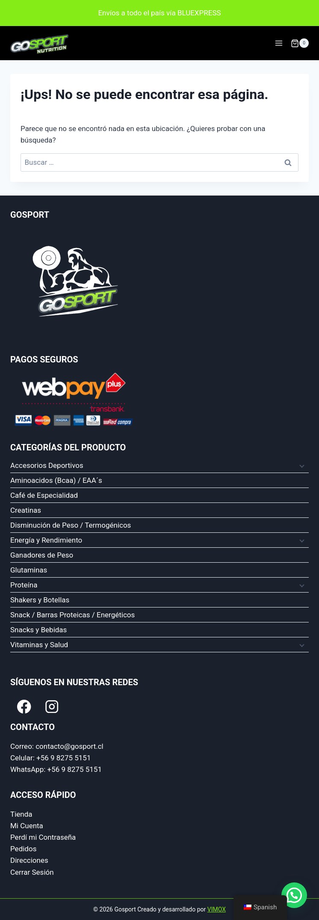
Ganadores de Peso (41, 555)
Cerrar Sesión (32, 872)
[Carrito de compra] (300, 43)
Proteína (23, 585)
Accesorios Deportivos (46, 465)
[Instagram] (52, 707)
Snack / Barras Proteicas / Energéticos (72, 614)
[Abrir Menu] (279, 43)
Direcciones (29, 860)
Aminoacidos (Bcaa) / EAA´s (56, 480)
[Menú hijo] (301, 465)
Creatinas (25, 510)
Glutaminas (28, 570)
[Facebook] (24, 707)
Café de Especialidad (44, 495)
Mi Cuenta (26, 825)
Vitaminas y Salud (39, 644)
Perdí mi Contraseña (43, 837)
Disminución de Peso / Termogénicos (70, 525)
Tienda (21, 814)
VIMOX (216, 909)
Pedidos (23, 848)
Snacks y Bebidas (38, 629)
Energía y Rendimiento (46, 540)
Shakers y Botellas (39, 600)
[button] (294, 895)
